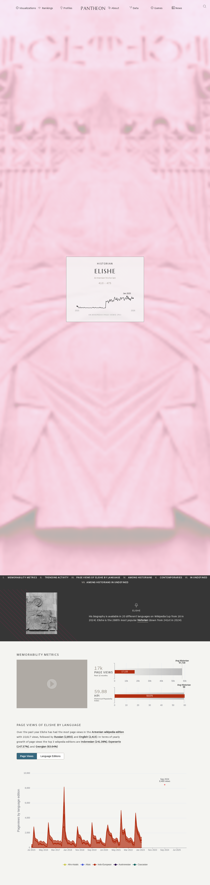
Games (158, 8)
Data (135, 8)
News (178, 8)
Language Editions (50, 756)
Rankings (47, 8)
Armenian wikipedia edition (108, 732)
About (115, 8)
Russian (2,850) (63, 737)
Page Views (27, 756)
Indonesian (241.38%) (94, 742)
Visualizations (27, 8)
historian (142, 620)
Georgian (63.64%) (46, 747)
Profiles (67, 8)
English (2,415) (88, 737)
